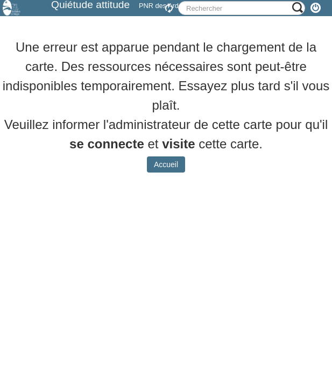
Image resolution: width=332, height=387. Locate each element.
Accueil (166, 172)
